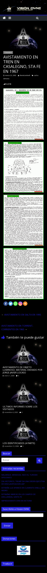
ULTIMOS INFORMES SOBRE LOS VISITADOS (20, 408)
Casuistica (8, 52)
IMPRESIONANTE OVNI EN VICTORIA (16, 501)
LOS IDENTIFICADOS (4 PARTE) (19, 443)
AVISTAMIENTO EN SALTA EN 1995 (21, 314)
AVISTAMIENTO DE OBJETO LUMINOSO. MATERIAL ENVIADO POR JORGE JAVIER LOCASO (22, 370)
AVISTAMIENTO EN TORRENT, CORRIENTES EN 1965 (17, 327)
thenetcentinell (25, 75)
